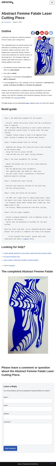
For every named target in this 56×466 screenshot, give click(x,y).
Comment (7, 422)
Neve (19, 464)
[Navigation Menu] (52, 2)
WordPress (34, 464)
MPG (52, 464)
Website (6, 413)
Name (6, 397)
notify (37, 103)
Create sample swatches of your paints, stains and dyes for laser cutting (27, 253)
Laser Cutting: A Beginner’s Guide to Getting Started (21, 260)
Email (6, 405)
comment (18, 98)
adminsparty (7, 22)
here (27, 103)
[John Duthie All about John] (8, 2)
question (12, 265)
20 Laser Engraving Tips (12, 256)
